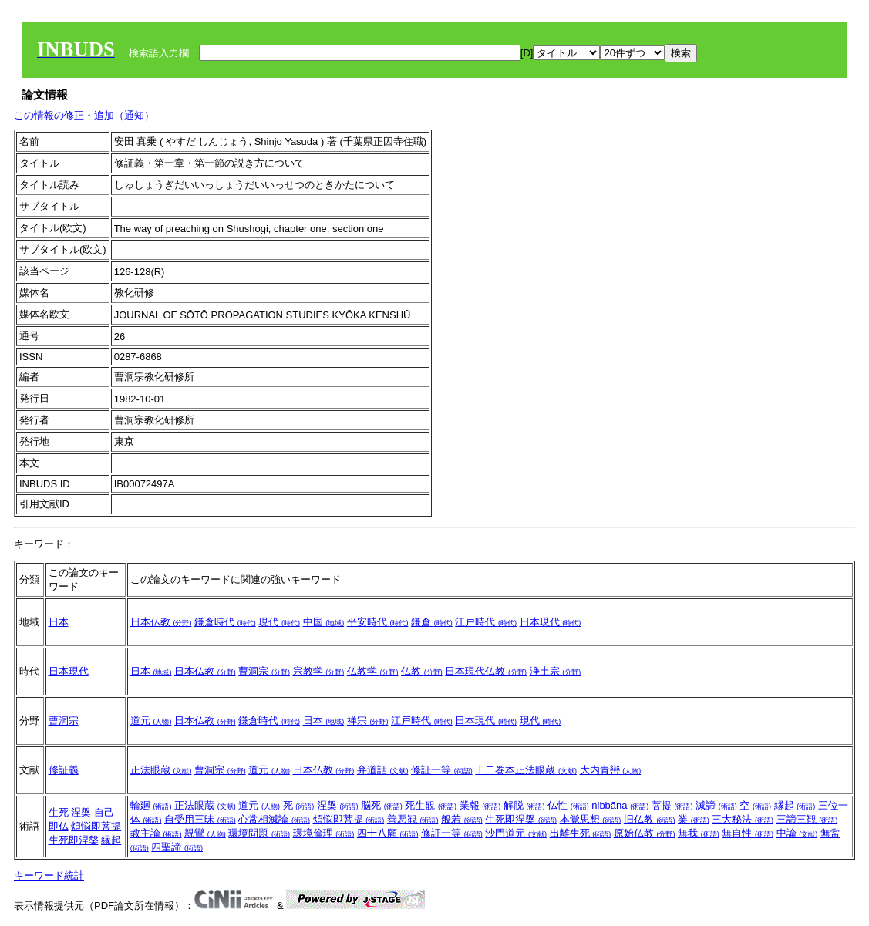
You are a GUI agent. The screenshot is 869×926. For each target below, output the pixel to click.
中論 (797, 833)
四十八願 (388, 833)
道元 (151, 720)
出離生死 (580, 833)
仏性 (568, 805)
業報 (480, 805)
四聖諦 (177, 847)
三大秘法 (742, 819)
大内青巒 (611, 770)
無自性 (747, 833)
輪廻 (151, 805)
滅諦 (716, 805)
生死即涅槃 (74, 840)
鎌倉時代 (225, 622)
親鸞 (205, 833)
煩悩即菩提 (96, 826)
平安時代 (378, 622)
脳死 (382, 805)
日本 (59, 622)
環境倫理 (324, 833)
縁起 (111, 840)
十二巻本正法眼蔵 (526, 770)
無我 (698, 833)
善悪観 (413, 819)
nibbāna (619, 805)
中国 (324, 622)
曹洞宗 (264, 671)
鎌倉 (432, 622)
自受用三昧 (200, 819)
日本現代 (550, 622)
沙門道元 (516, 833)
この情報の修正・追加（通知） (84, 115)
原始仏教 (644, 833)
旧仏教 (649, 819)
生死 (59, 812)
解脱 (524, 805)
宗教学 (319, 671)
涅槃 (81, 812)
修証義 (64, 770)
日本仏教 (161, 622)
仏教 (422, 671)
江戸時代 (486, 622)
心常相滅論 (274, 819)
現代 (279, 622)
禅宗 (368, 720)
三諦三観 (807, 819)
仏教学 (373, 671)
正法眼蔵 (161, 770)
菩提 (672, 805)
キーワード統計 (49, 875)
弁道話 (383, 770)
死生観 (430, 805)
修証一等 (442, 770)
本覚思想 (590, 819)
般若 (462, 819)
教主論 (156, 833)
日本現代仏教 (486, 671)
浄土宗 (555, 671)
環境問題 (259, 833)
